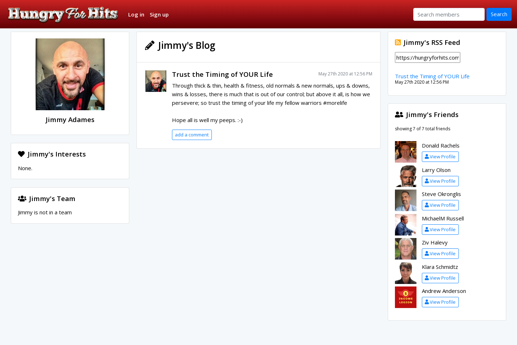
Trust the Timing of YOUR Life (222, 74)
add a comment (192, 134)
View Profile (440, 156)
